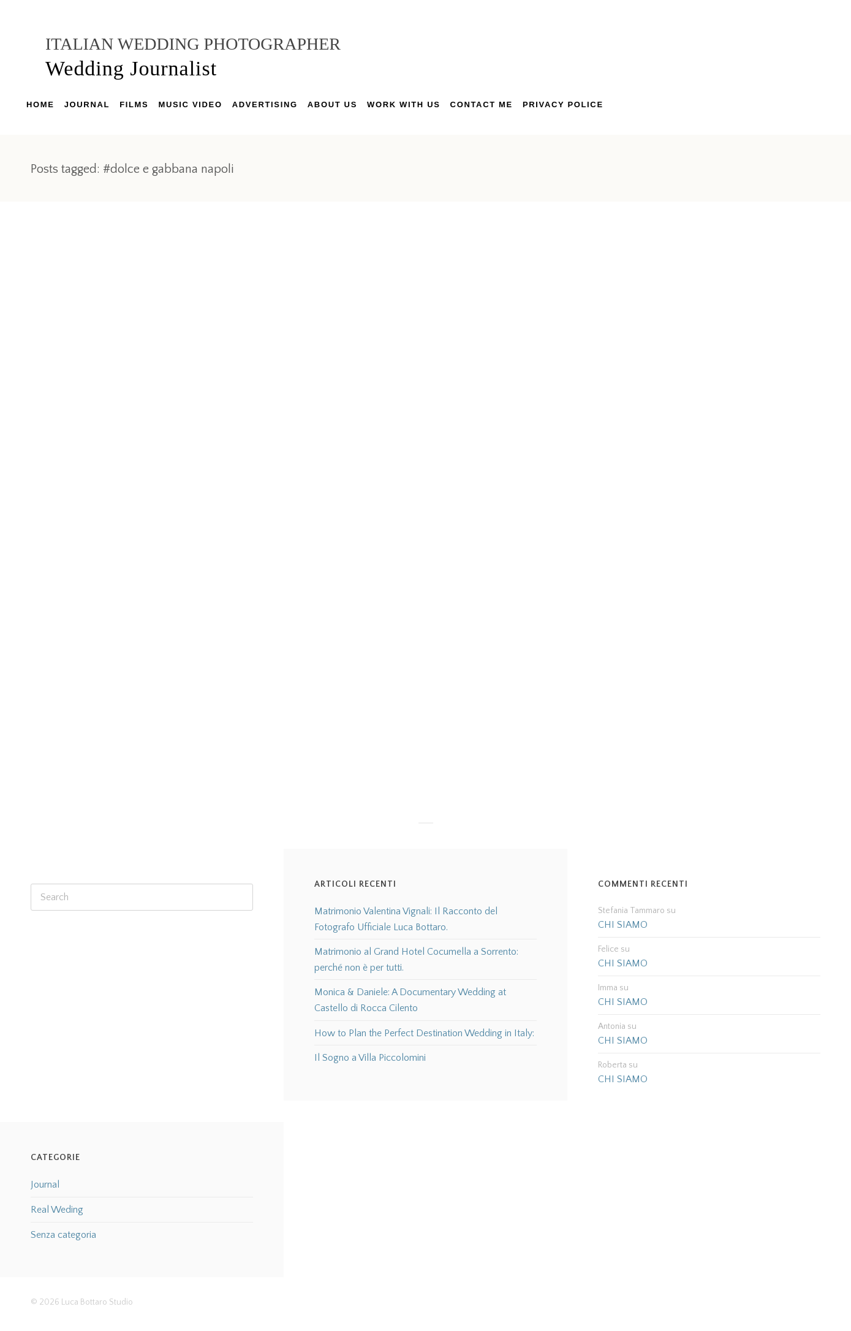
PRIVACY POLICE (563, 104)
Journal (45, 1184)
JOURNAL (87, 104)
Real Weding (57, 1209)
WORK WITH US (404, 104)
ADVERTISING (265, 104)
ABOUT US (332, 104)
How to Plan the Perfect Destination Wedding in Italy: (424, 1033)
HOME (40, 104)
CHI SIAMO (623, 924)
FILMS (133, 104)
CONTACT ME (481, 104)
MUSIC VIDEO (190, 104)
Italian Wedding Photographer (193, 43)
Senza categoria (63, 1234)
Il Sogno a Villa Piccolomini (370, 1057)
